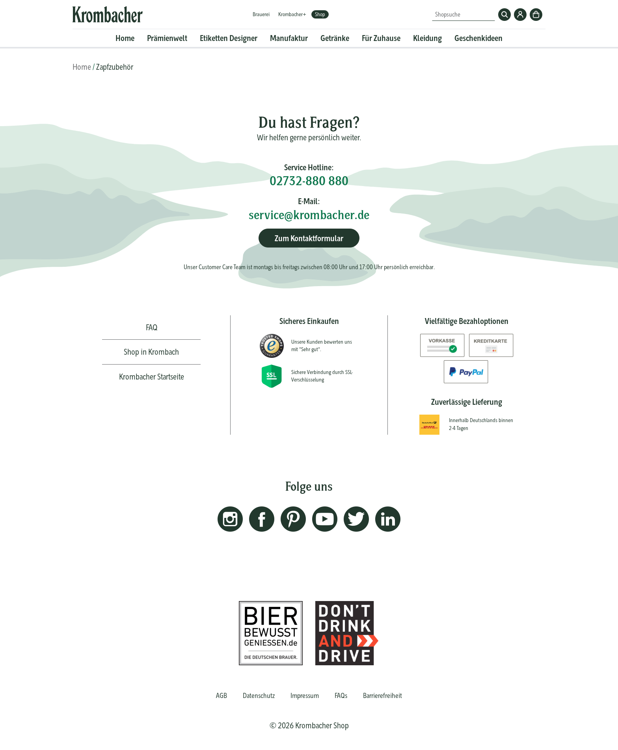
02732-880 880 (309, 180)
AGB (221, 695)
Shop (320, 14)
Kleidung (427, 38)
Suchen (504, 14)
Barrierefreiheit (382, 695)
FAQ (151, 327)
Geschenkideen (478, 38)
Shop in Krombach (151, 352)
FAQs (341, 695)
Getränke (334, 38)
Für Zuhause (381, 38)
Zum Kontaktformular (309, 238)
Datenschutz (259, 695)
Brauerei (261, 14)
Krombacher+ (292, 14)
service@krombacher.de (309, 214)
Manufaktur (289, 38)
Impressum (304, 695)
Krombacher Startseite (151, 377)
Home (124, 38)
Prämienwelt (167, 38)
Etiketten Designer (228, 38)
